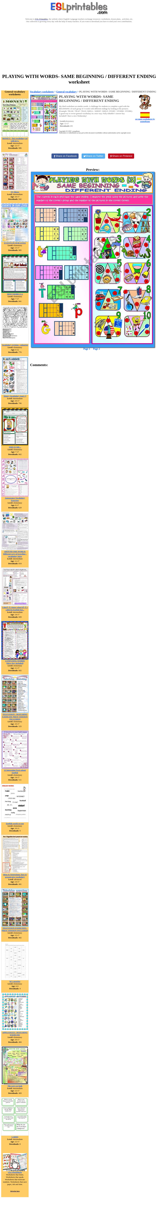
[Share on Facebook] (65, 156)
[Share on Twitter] (93, 156)
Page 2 (96, 349)
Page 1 (86, 349)
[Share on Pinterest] (121, 156)
